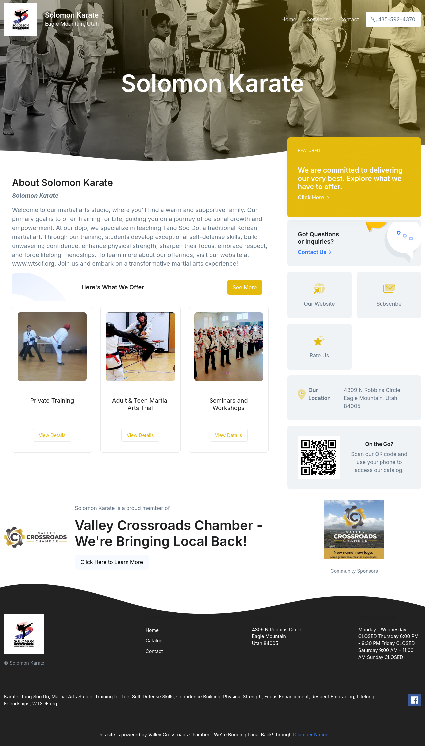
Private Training (52, 400)
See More (245, 287)
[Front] (22, 19)
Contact (349, 19)
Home (288, 19)
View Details (52, 435)
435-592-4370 (393, 19)
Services (318, 19)
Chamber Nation (311, 734)
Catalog (154, 640)
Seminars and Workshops (228, 404)
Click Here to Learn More (111, 562)
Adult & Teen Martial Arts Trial (140, 404)
